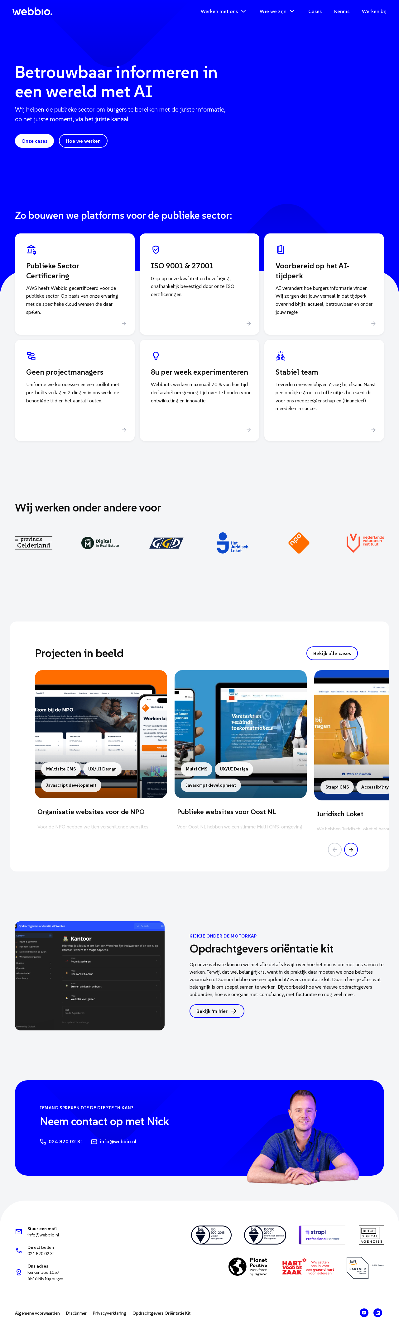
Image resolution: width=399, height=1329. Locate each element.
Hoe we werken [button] (83, 141)
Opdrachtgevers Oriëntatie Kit (161, 1313)
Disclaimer (76, 1313)
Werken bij (374, 11)
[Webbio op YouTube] (364, 1313)
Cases (315, 11)
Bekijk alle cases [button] (332, 653)
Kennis (341, 11)
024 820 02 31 (62, 1141)
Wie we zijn (278, 11)
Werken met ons (224, 11)
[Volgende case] (351, 849)
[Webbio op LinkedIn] (378, 1313)
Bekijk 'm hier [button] (217, 1011)
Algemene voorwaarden (37, 1313)
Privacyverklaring (109, 1313)
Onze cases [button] (34, 141)
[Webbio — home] (32, 11)
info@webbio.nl (114, 1141)
